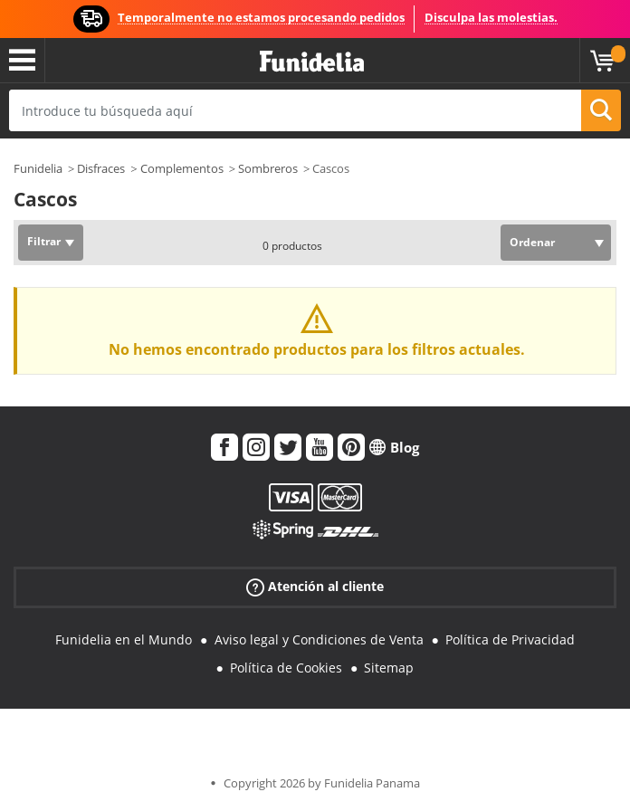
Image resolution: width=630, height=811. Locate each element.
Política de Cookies (286, 667)
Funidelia (38, 168)
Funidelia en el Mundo (123, 639)
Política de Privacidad (510, 639)
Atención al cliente (315, 586)
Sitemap (389, 667)
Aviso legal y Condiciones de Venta (319, 639)
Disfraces (101, 168)
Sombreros (268, 168)
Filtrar (44, 241)
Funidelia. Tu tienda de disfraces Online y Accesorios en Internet (312, 62)
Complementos (182, 168)
